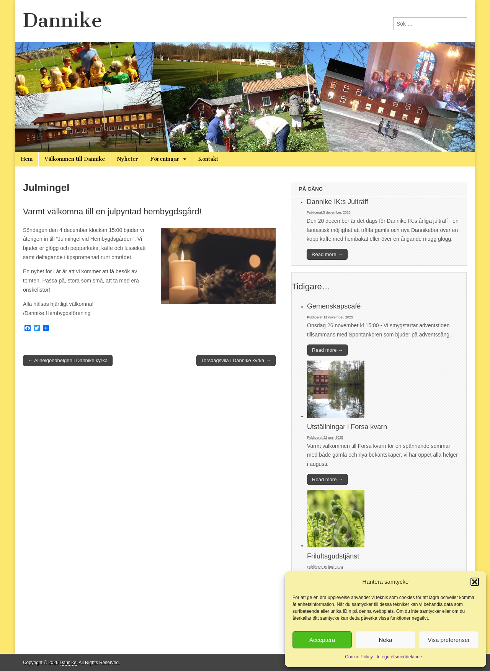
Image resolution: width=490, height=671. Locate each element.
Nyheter (127, 159)
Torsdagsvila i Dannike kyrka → (236, 360)
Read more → (327, 254)
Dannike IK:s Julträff (337, 202)
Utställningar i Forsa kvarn (347, 427)
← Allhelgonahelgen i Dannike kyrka (68, 360)
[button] (475, 582)
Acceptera (322, 640)
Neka (385, 640)
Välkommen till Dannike (74, 159)
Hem (27, 159)
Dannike (62, 20)
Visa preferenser (449, 640)
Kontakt (208, 159)
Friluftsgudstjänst (333, 556)
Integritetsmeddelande (399, 657)
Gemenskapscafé (334, 306)
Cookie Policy (359, 657)
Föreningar (165, 159)
